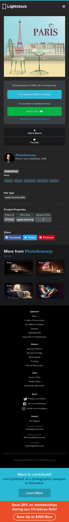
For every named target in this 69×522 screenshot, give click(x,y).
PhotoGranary (26, 155)
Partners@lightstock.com (34, 437)
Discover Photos (34, 348)
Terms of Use (34, 377)
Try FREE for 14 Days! (34, 324)
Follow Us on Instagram (37, 408)
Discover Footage (34, 352)
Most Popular (34, 357)
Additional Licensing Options (34, 119)
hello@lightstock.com (34, 445)
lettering (30, 180)
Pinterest (46, 237)
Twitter (30, 237)
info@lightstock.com (34, 429)
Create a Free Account (34, 320)
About (34, 316)
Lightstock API (34, 332)
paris (8, 180)
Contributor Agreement (34, 385)
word (18, 180)
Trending (34, 361)
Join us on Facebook (37, 403)
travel (54, 180)
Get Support (34, 421)
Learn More (34, 493)
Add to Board (34, 132)
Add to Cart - (34, 111)
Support (34, 328)
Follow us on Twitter (37, 398)
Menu (63, 6)
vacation (43, 180)
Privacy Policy (35, 381)
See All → (9, 256)
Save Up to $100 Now (34, 516)
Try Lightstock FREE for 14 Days (34, 94)
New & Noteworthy (34, 365)
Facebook (13, 237)
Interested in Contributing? (34, 336)
